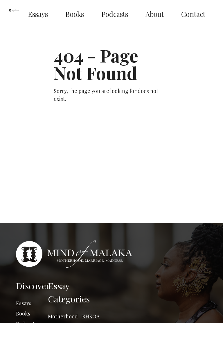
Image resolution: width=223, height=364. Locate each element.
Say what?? (95, 326)
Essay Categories (69, 292)
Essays (38, 14)
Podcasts (114, 14)
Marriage (59, 326)
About (154, 14)
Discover (32, 286)
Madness (58, 336)
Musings (58, 347)
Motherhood (62, 316)
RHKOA (91, 316)
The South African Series (94, 344)
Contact (193, 14)
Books (74, 14)
